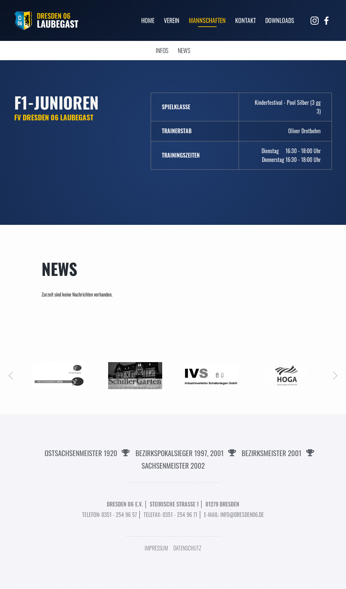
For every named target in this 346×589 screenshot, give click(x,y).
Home (147, 20)
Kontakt (245, 20)
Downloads (279, 20)
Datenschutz (187, 548)
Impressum (156, 548)
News (184, 50)
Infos (162, 50)
